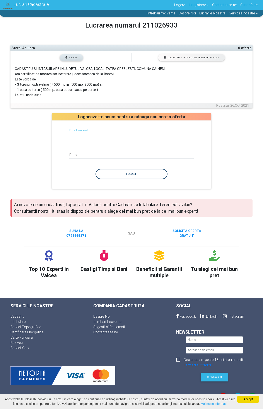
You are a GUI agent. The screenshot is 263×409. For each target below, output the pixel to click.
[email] (214, 350)
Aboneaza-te (214, 377)
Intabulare (18, 321)
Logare (179, 5)
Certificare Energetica (27, 332)
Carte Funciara (21, 337)
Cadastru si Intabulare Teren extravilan (191, 57)
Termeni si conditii (197, 365)
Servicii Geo (19, 348)
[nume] (214, 339)
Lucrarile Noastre (212, 13)
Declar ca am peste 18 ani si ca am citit (214, 359)
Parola (74, 155)
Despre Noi (187, 13)
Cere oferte (249, 5)
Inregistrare (197, 5)
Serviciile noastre (242, 13)
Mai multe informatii (214, 404)
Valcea (71, 57)
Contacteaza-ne (224, 5)
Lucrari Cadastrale (26, 5)
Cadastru (17, 316)
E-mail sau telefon (80, 130)
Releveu (16, 342)
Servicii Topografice (25, 327)
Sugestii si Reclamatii (109, 327)
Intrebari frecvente (161, 13)
